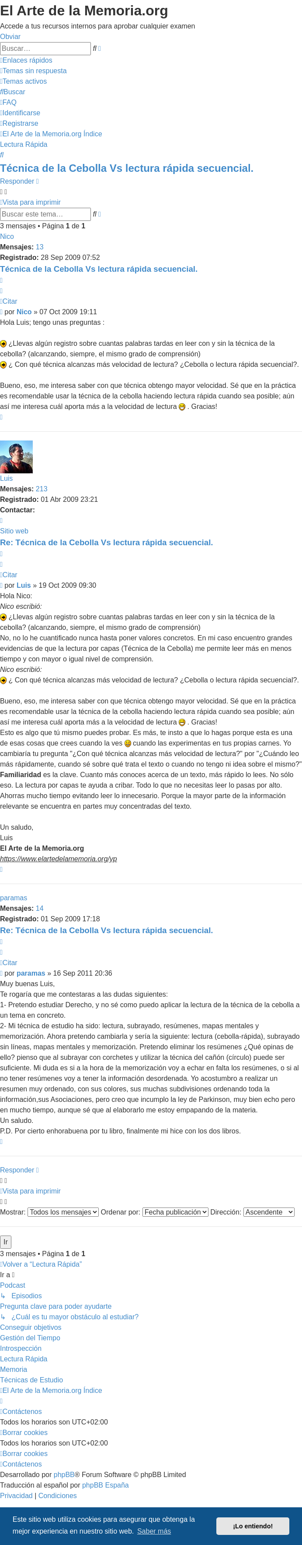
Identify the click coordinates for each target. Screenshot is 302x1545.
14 (40, 908)
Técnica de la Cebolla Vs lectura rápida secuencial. (126, 168)
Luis (6, 478)
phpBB (64, 1474)
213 (42, 489)
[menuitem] (33, 71)
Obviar (10, 36)
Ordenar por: (154, 1212)
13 (40, 247)
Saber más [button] (154, 1531)
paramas (13, 898)
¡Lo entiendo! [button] (253, 1526)
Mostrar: (49, 1212)
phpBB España (105, 1485)
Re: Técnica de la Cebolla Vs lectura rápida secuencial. (106, 542)
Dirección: (252, 1212)
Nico (7, 236)
